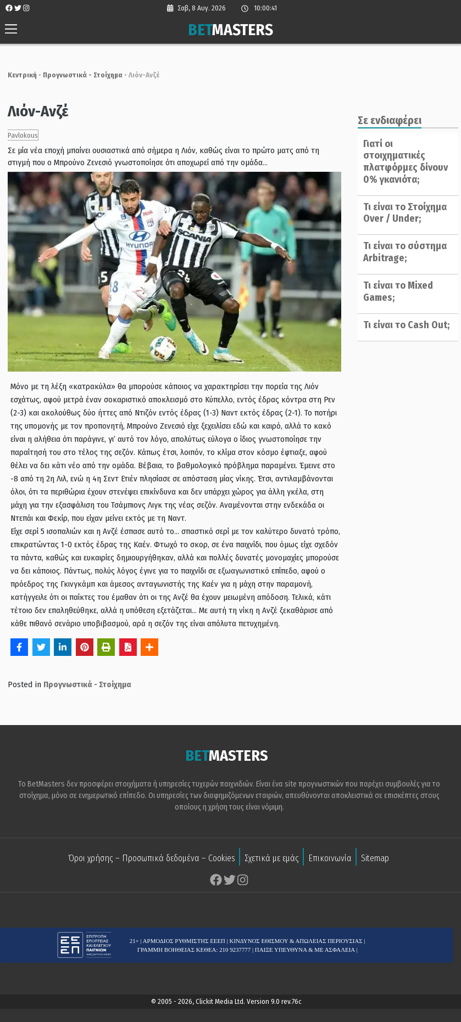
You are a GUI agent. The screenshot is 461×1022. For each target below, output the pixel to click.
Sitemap (375, 859)
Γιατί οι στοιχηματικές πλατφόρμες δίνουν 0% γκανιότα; (402, 162)
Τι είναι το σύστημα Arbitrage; (402, 252)
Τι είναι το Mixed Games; (395, 291)
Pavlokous (18, 135)
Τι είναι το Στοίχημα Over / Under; (402, 213)
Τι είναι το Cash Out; (403, 325)
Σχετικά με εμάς (272, 859)
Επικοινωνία (330, 859)
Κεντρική (17, 75)
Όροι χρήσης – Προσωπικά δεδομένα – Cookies (151, 859)
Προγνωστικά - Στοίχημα (78, 75)
